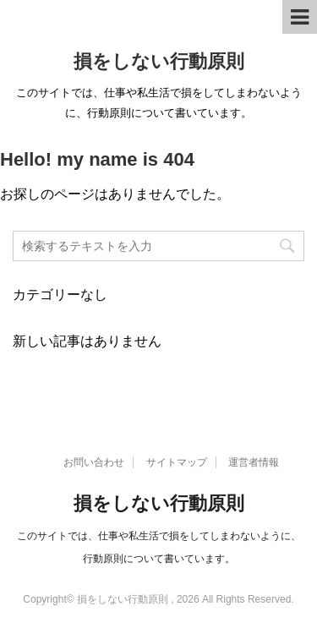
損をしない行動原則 (159, 61)
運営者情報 (253, 462)
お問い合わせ (93, 462)
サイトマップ (176, 462)
